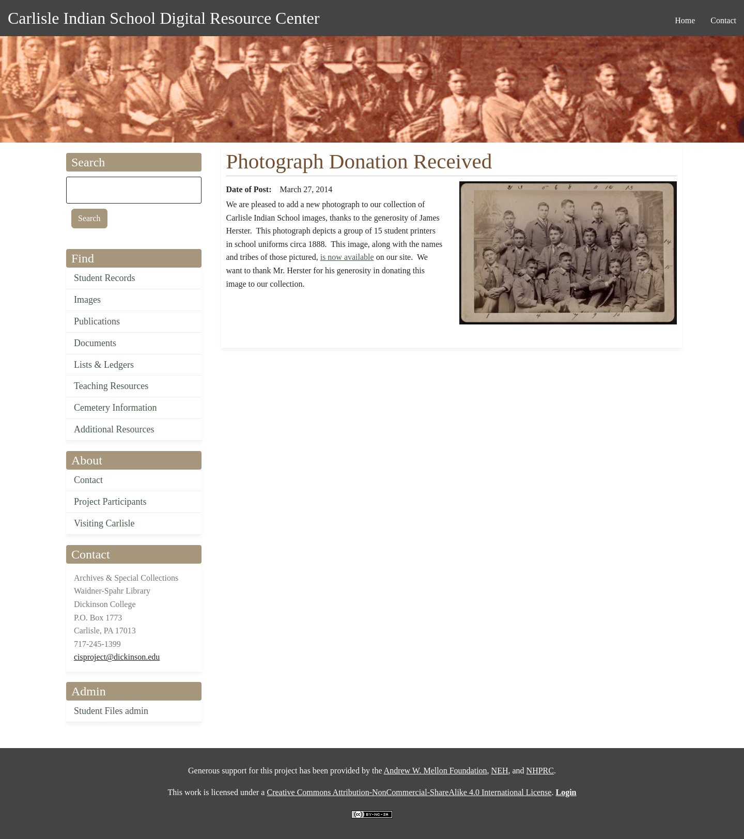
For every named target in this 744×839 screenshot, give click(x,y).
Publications (97, 321)
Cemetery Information (115, 407)
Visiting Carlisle (104, 523)
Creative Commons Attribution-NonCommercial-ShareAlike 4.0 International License (409, 792)
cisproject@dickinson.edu (117, 656)
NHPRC (540, 770)
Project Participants (110, 501)
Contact (88, 480)
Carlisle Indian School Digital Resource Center (163, 18)
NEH (499, 770)
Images (87, 299)
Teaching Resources (111, 386)
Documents (95, 343)
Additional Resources (114, 429)
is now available (347, 257)
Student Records (104, 278)
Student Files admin (111, 711)
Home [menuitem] (685, 20)
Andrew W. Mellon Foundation (435, 770)
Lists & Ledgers (104, 365)
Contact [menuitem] (723, 20)
